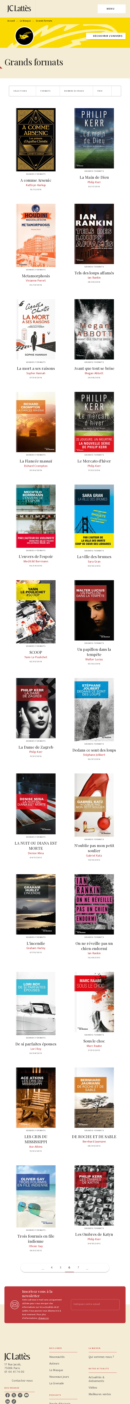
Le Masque (25, 21)
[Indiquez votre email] (90, 1304)
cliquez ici (43, 1318)
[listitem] (7, 1395)
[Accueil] (19, 8)
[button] (106, 36)
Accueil (11, 21)
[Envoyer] (115, 1304)
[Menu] (112, 8)
